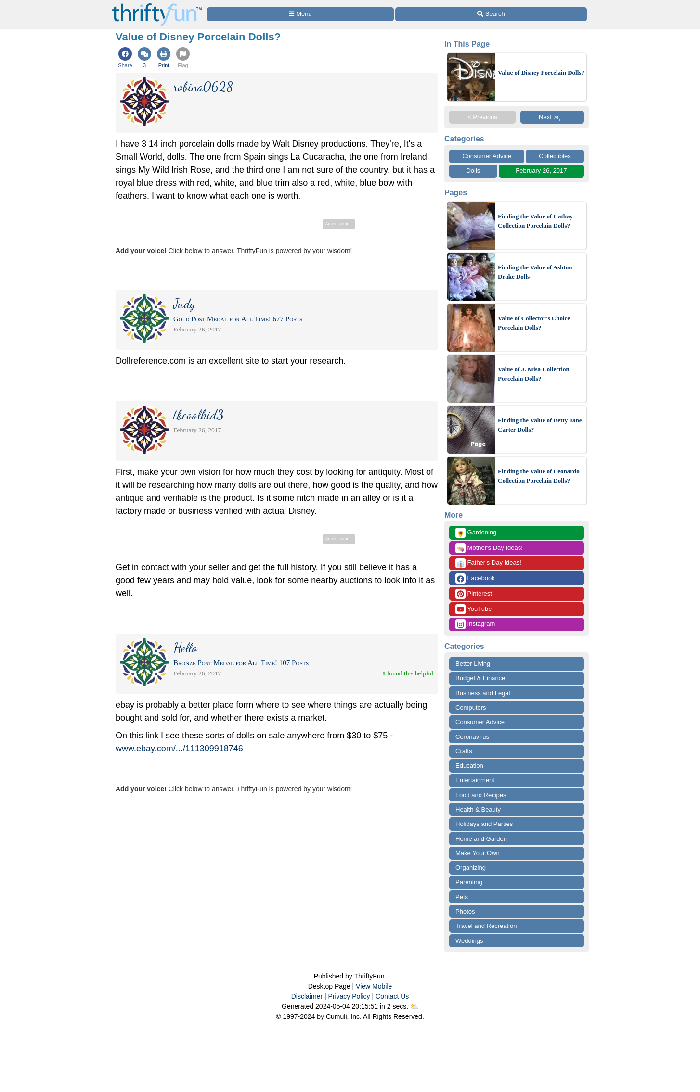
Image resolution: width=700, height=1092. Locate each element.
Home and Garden (481, 838)
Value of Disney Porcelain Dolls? (541, 72)
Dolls (473, 170)
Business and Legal (482, 693)
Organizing (470, 867)
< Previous (482, 117)
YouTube (473, 609)
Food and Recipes (480, 795)
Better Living (472, 663)
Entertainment (474, 780)
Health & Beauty (478, 809)
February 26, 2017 (541, 170)
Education (469, 765)
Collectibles (554, 156)
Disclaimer (307, 996)
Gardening (475, 533)
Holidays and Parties (484, 823)
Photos (465, 911)
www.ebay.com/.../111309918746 (179, 748)
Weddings (469, 940)
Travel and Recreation (486, 925)
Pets (461, 897)
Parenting (468, 882)
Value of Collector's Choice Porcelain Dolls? (534, 323)
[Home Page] (157, 5)
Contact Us (392, 996)
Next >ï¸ (552, 117)
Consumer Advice (486, 156)
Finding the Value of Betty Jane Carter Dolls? (540, 425)
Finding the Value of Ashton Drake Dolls (535, 272)
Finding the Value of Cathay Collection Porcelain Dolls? (535, 221)
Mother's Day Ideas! (489, 548)
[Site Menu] (300, 14)
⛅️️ (414, 1006)
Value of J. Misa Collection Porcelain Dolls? (534, 374)
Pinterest (473, 594)
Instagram (475, 624)
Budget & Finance (480, 678)
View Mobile (374, 986)
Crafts (463, 751)
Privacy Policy (349, 996)
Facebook (475, 578)
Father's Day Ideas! (488, 563)
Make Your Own (477, 853)
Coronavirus (472, 736)
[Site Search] (491, 14)
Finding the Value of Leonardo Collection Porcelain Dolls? (539, 476)
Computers (470, 707)
